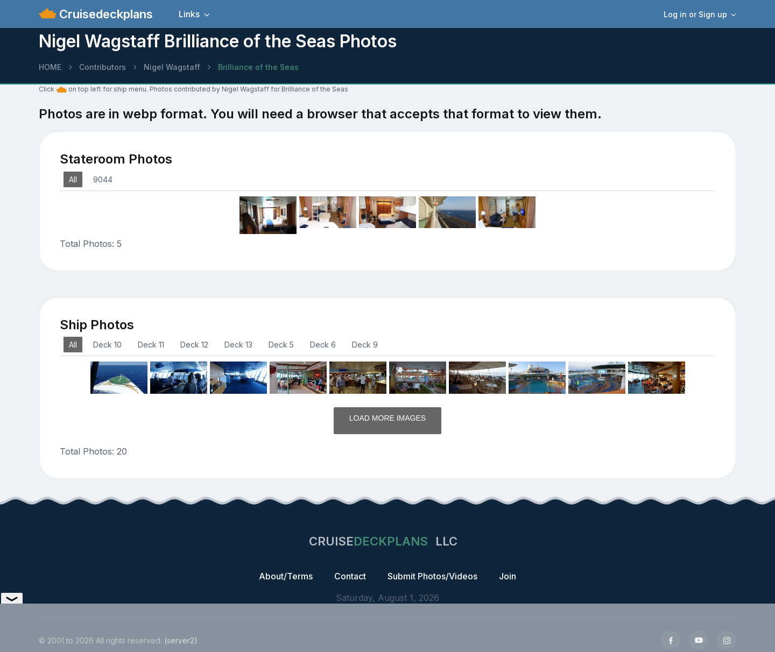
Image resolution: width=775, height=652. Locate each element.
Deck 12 (194, 344)
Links (189, 14)
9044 (102, 179)
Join (507, 576)
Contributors (102, 67)
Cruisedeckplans (104, 14)
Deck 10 (107, 344)
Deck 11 (151, 344)
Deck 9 (365, 344)
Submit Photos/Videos (432, 576)
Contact (350, 576)
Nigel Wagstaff (172, 67)
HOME (50, 67)
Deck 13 (238, 344)
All (73, 179)
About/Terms (286, 576)
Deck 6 (323, 344)
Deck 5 (281, 344)
